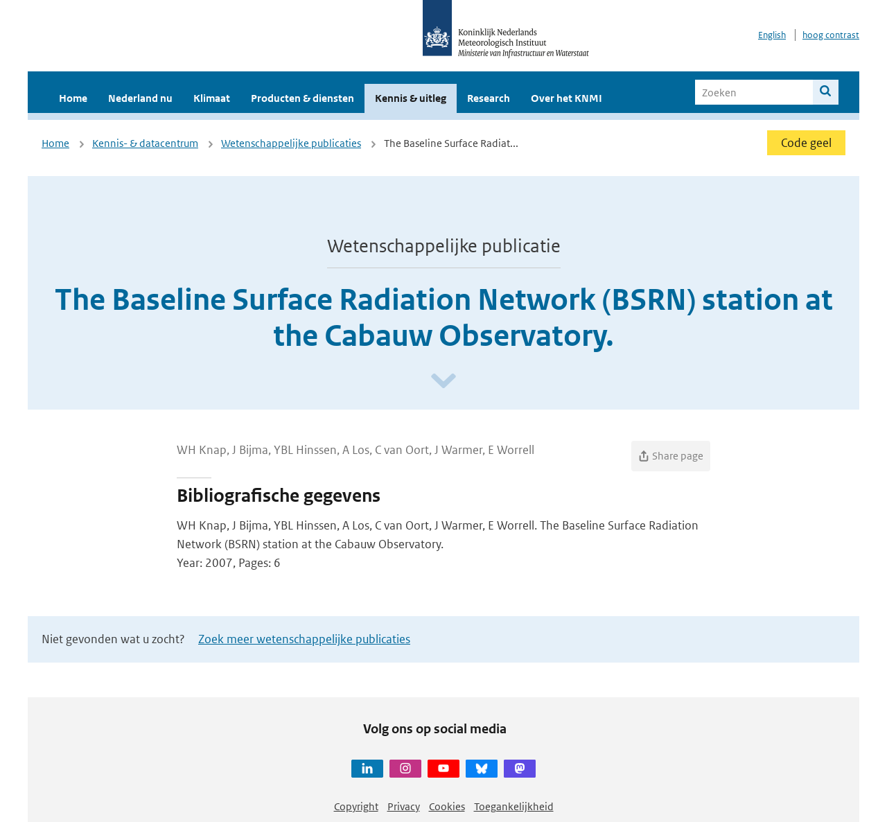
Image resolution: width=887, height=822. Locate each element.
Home (73, 98)
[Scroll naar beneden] (443, 381)
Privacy (403, 806)
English (772, 35)
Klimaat (211, 98)
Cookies (447, 806)
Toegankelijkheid (514, 806)
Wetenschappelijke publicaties (291, 143)
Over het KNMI (566, 98)
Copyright (356, 806)
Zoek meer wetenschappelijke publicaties (304, 639)
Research (488, 98)
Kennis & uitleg (410, 98)
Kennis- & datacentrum (145, 143)
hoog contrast (830, 35)
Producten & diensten (302, 98)
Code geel (806, 142)
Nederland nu (140, 98)
